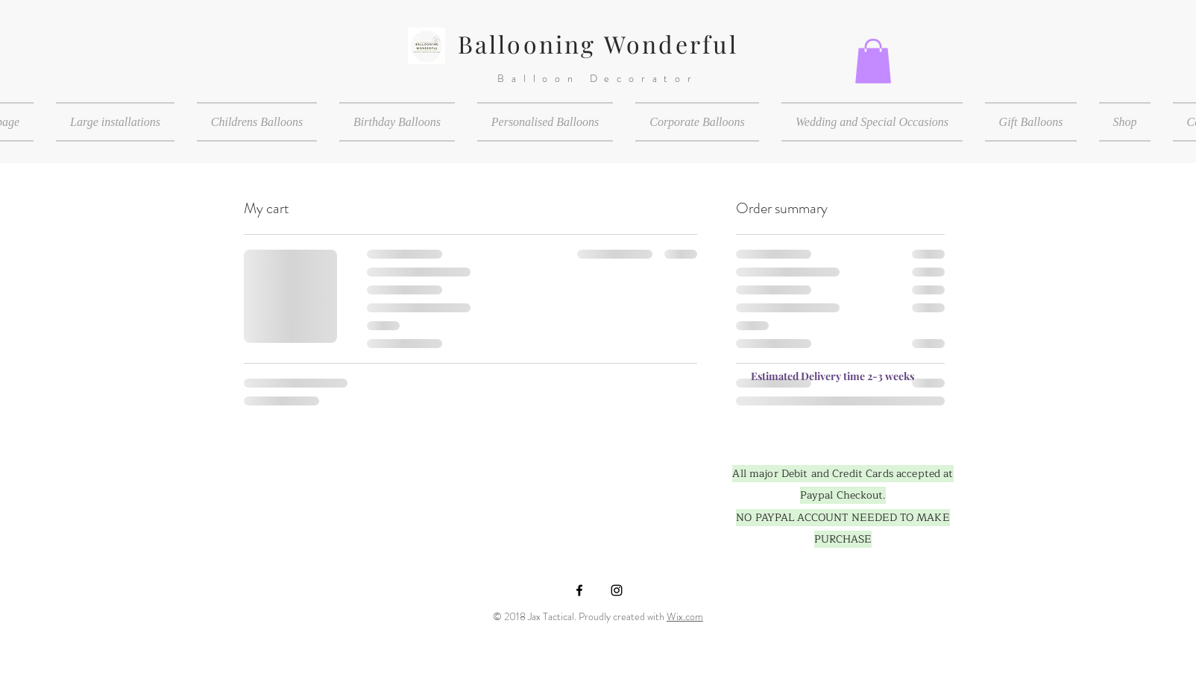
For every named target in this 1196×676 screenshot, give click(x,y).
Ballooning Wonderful (598, 44)
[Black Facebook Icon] (579, 590)
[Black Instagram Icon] (616, 590)
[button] (873, 61)
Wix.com (685, 616)
